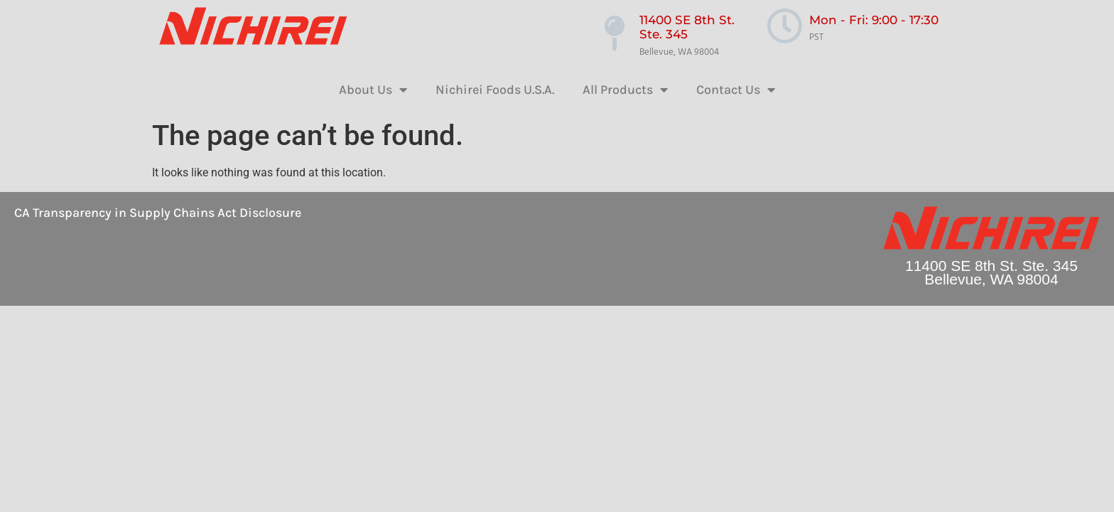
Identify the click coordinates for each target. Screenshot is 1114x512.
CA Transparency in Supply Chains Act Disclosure (157, 212)
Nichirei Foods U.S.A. (495, 89)
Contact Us (735, 89)
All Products (625, 89)
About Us (373, 89)
